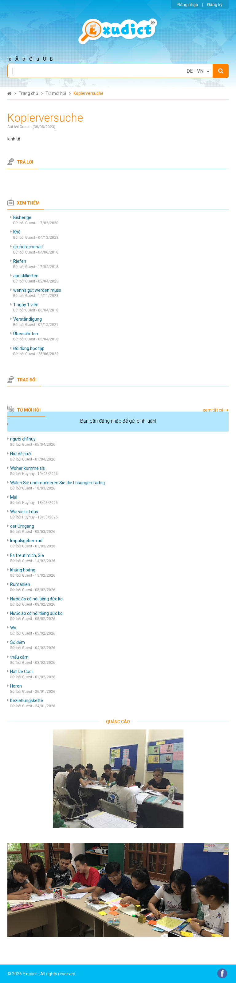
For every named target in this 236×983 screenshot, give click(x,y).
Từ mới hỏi (29, 410)
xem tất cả (213, 410)
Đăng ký (214, 4)
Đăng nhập (187, 4)
